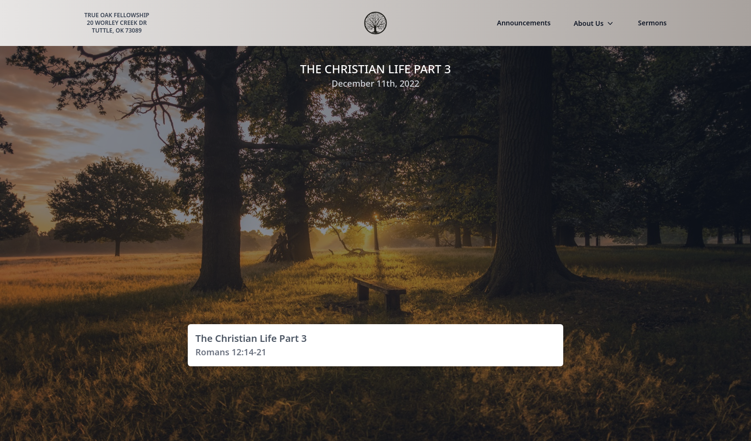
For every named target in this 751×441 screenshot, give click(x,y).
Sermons (652, 22)
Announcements (524, 22)
